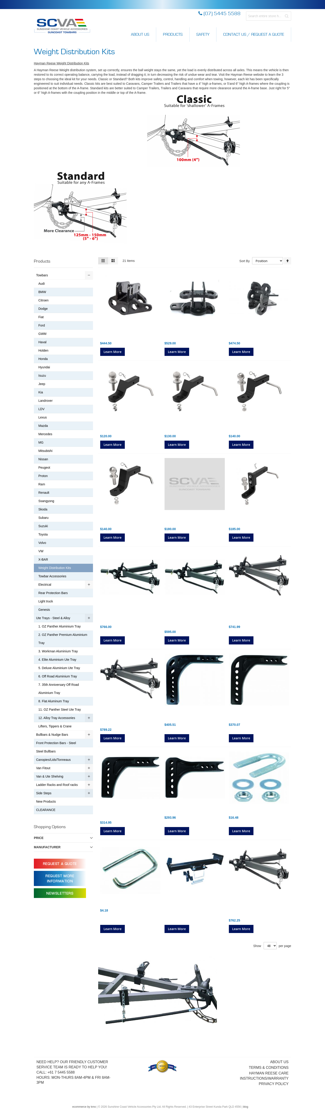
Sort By (244, 261)
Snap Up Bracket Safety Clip (123, 903)
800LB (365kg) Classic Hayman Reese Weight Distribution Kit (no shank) (126, 717)
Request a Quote (60, 864)
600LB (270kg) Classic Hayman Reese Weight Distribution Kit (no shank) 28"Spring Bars (255, 615)
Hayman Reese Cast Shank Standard (195, 810)
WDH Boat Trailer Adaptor (185, 903)
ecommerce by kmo (84, 1106)
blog (245, 1106)
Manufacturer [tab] (47, 847)
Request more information (59, 878)
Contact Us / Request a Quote (253, 34)
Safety (202, 34)
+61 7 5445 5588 (61, 1072)
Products (173, 34)
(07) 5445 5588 (219, 13)
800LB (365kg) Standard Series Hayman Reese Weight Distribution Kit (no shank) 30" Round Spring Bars (130, 615)
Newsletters (60, 893)
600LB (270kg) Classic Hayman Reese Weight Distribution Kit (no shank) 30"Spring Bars (255, 908)
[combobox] (268, 16)
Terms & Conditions (268, 1067)
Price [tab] (39, 838)
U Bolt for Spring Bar (245, 810)
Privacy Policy (274, 1084)
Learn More (112, 352)
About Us (140, 34)
